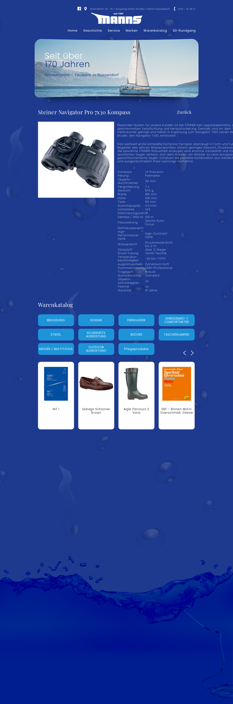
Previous (184, 353)
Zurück (184, 112)
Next (192, 353)
